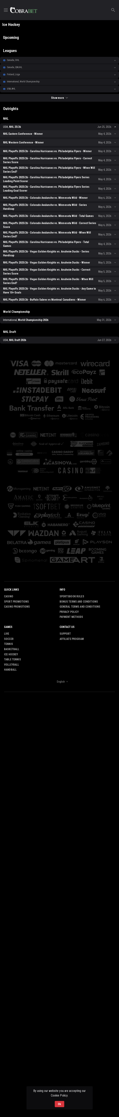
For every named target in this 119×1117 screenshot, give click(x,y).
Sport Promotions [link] (16, 601)
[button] (59, 60)
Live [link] (6, 633)
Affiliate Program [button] (72, 638)
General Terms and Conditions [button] (80, 606)
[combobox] (59, 682)
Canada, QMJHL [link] (14, 67)
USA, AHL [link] (11, 88)
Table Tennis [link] (12, 659)
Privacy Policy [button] (69, 611)
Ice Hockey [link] (11, 654)
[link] (23, 10)
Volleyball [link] (11, 664)
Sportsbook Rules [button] (72, 596)
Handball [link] (10, 669)
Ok (59, 1104)
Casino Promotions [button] (17, 606)
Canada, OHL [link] (13, 60)
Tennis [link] (8, 644)
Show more (59, 97)
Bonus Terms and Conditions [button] (79, 601)
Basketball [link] (11, 649)
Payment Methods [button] (71, 617)
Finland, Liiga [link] (13, 74)
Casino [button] (8, 596)
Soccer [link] (9, 638)
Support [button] (65, 633)
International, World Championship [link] (23, 81)
